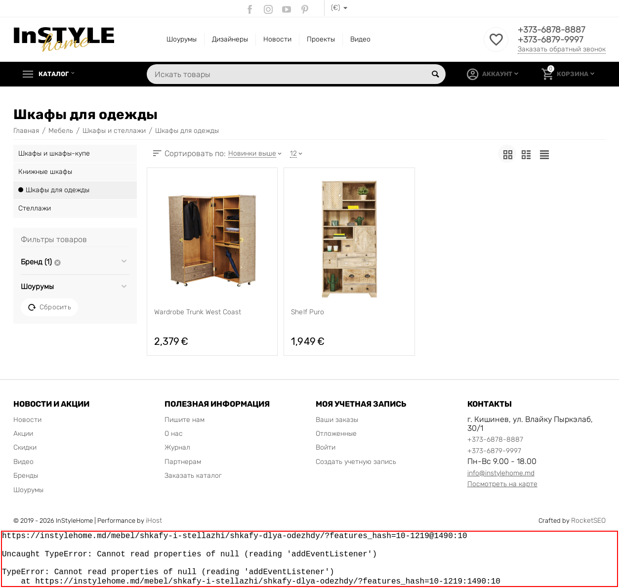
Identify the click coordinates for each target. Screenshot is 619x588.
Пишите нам (185, 420)
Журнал (177, 447)
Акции (23, 433)
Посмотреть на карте (502, 484)
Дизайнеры (230, 39)
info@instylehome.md (501, 473)
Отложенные (336, 433)
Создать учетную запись (356, 462)
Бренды (25, 475)
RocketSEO (588, 520)
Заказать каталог (193, 475)
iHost (154, 520)
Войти (325, 447)
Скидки (25, 447)
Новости (277, 39)
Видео (360, 39)
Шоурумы (181, 39)
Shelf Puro (307, 312)
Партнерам (183, 462)
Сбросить (49, 307)
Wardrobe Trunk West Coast (197, 312)
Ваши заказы (337, 420)
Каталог (56, 74)
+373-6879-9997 (551, 40)
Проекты (321, 39)
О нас (174, 433)
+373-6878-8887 (552, 30)
